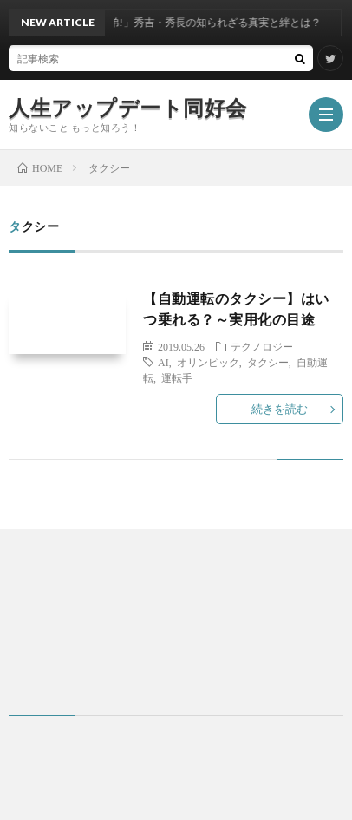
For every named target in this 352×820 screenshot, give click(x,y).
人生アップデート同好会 (128, 107)
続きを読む (279, 409)
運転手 (176, 377)
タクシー (268, 362)
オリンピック (208, 362)
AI (163, 362)
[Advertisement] (176, 622)
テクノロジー (262, 346)
